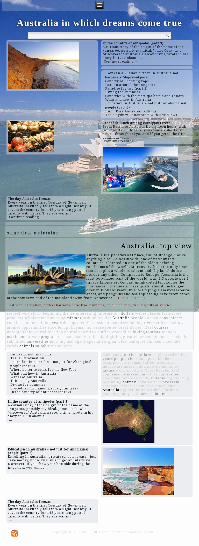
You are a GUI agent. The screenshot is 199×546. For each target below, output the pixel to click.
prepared (114, 322)
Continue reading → (121, 61)
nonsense (95, 327)
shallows (177, 322)
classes (154, 313)
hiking (139, 332)
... (10, 420)
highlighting (110, 336)
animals (26, 346)
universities (38, 341)
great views (134, 336)
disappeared (74, 322)
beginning (52, 313)
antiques (138, 341)
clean (124, 341)
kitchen (151, 318)
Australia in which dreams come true (99, 23)
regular (104, 318)
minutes (74, 318)
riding (45, 322)
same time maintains (88, 305)
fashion (89, 318)
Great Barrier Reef (135, 327)
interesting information (98, 313)
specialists (97, 341)
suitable (42, 346)
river (148, 322)
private (33, 336)
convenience (171, 318)
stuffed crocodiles (115, 332)
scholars (32, 318)
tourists (153, 332)
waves (141, 313)
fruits (92, 336)
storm (36, 313)
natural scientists (80, 332)
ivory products (130, 370)
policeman (76, 327)
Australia (121, 318)
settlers (161, 322)
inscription (32, 305)
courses (161, 327)
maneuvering (53, 318)
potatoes (30, 322)
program (49, 336)
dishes (69, 313)
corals (12, 346)
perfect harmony (57, 305)
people (137, 318)
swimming (133, 322)
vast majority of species (152, 305)
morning (58, 341)
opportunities (34, 327)
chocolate (171, 341)
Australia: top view (156, 246)
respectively (18, 313)
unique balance (118, 305)
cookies (14, 322)
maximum (16, 336)
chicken (154, 341)
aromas (13, 327)
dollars (127, 313)
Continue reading (134, 298)
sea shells (178, 336)
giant (113, 341)
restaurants (61, 346)
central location (48, 332)
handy (80, 336)
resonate (66, 336)
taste (166, 313)
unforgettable (19, 332)
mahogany (76, 341)
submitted (16, 341)
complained (157, 336)
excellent (56, 327)
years (57, 322)
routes (111, 327)
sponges (169, 332)
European (95, 322)
